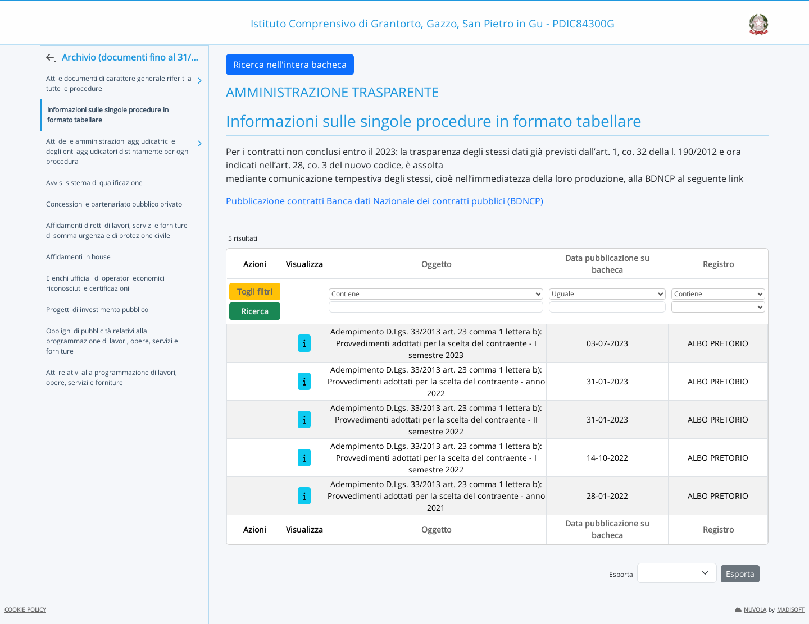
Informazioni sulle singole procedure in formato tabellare (108, 136)
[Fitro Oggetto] (436, 307)
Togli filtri (254, 291)
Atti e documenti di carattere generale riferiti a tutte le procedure (119, 105)
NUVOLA (750, 609)
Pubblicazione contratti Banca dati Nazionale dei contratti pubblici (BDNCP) (384, 201)
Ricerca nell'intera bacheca (290, 64)
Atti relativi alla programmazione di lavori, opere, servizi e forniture (111, 399)
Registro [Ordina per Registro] (718, 264)
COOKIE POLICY (25, 609)
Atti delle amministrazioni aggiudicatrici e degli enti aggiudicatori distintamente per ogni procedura (118, 173)
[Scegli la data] (607, 307)
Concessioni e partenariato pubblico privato (114, 226)
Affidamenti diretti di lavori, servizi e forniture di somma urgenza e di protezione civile (117, 252)
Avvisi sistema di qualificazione (94, 204)
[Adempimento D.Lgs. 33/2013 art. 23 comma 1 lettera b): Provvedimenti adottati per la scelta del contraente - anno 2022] (304, 381)
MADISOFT (791, 609)
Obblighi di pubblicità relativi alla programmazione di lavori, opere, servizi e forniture (112, 363)
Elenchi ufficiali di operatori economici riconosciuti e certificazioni (105, 305)
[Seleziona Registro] (718, 307)
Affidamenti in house (78, 278)
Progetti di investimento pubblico (97, 331)
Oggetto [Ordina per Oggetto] (436, 264)
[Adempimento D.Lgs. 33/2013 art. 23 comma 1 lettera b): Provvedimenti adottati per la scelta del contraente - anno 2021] (304, 495)
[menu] (677, 573)
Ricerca (255, 311)
